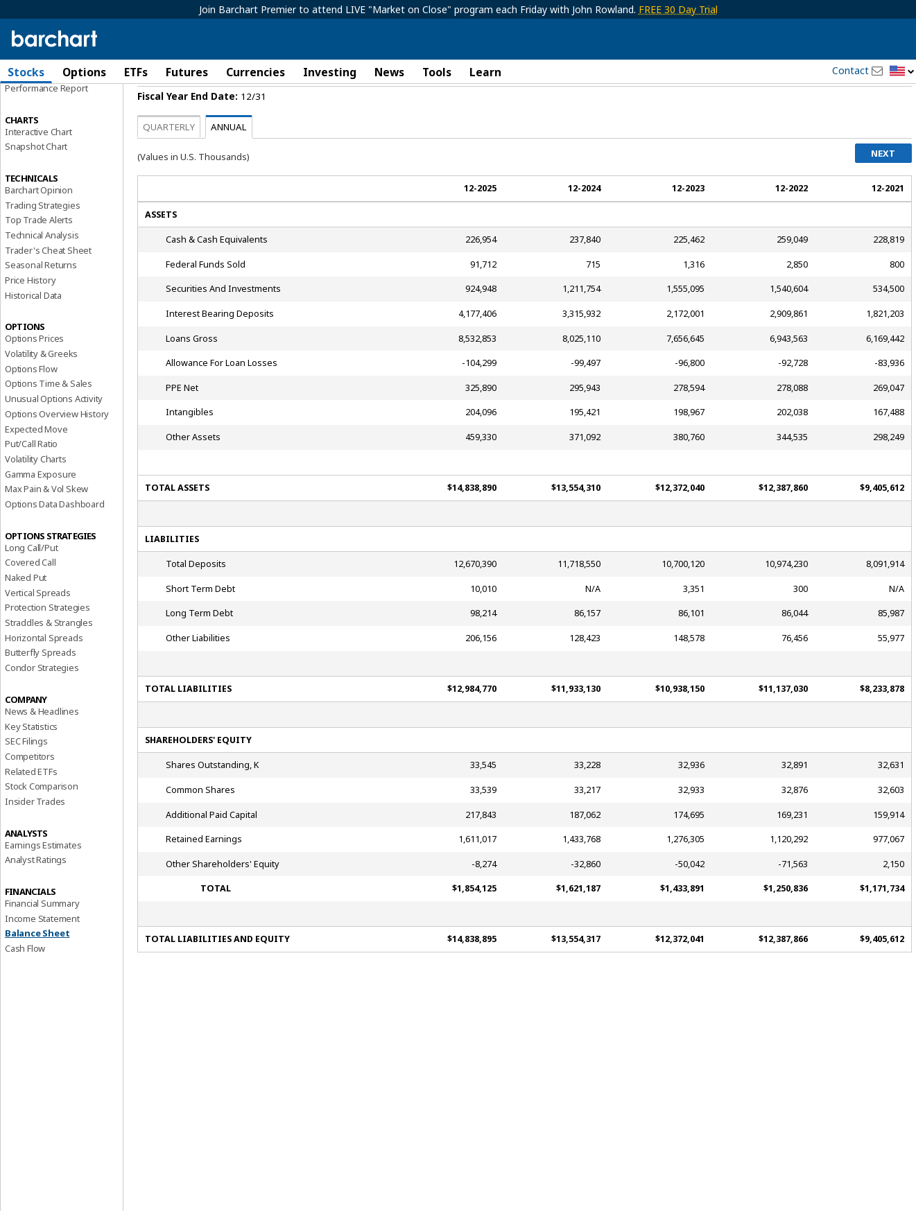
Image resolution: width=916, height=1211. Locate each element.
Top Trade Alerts (39, 256)
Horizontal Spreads (44, 674)
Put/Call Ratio (31, 479)
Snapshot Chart (36, 182)
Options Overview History (57, 450)
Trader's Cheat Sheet (48, 286)
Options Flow (31, 405)
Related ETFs (31, 807)
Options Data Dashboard (55, 540)
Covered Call (30, 598)
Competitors (30, 792)
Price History (30, 316)
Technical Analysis (41, 271)
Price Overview (35, 109)
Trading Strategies (42, 240)
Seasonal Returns (41, 301)
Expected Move (36, 464)
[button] (902, 71)
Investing (329, 72)
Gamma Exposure (40, 509)
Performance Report (46, 124)
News (389, 72)
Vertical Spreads (38, 628)
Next (883, 189)
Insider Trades (35, 837)
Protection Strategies (47, 643)
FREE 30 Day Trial (678, 9)
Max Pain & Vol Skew (46, 525)
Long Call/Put (31, 583)
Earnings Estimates (43, 881)
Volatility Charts (36, 495)
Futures (187, 72)
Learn (485, 72)
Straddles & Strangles (49, 658)
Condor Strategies (42, 703)
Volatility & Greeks (41, 389)
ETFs (136, 72)
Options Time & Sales (48, 419)
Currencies (255, 72)
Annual (229, 163)
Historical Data (33, 331)
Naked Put (25, 613)
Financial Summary (42, 939)
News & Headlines (42, 747)
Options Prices (34, 374)
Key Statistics (31, 762)
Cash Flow (25, 984)
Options (84, 72)
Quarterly (169, 163)
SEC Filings (26, 777)
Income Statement (42, 954)
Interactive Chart (38, 167)
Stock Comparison (41, 822)
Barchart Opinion (39, 226)
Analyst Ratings (36, 895)
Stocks (26, 72)
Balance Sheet (37, 969)
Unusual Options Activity (54, 434)
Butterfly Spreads (40, 688)
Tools (436, 72)
